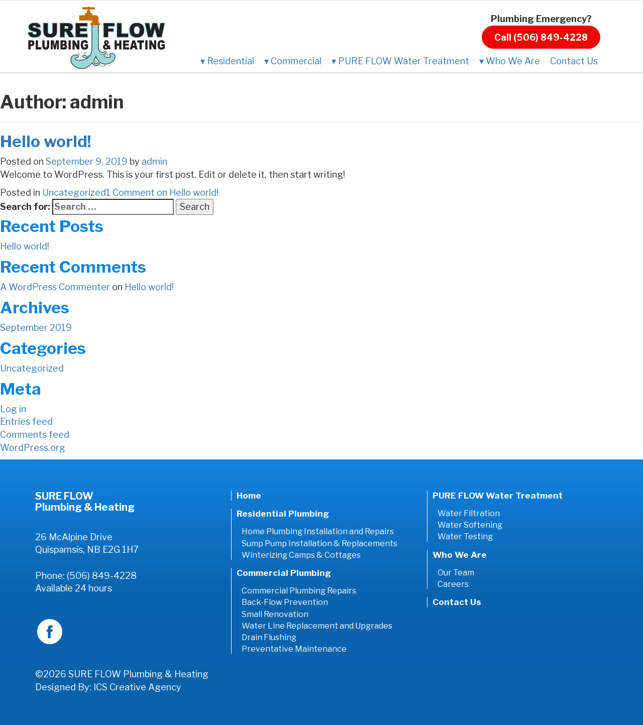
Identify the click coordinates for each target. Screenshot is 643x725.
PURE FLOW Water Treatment (400, 61)
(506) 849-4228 (102, 575)
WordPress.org (32, 447)
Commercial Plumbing (284, 573)
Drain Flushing (269, 637)
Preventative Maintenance (294, 649)
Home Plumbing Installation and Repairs (318, 531)
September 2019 (36, 327)
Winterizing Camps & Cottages (301, 555)
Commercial (293, 61)
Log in (13, 409)
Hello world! (45, 141)
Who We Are (509, 61)
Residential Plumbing (283, 514)
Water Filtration (469, 513)
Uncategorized (74, 192)
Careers (453, 584)
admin (154, 161)
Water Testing (465, 536)
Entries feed (26, 421)
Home (249, 496)
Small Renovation (275, 614)
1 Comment (162, 192)
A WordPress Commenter (55, 287)
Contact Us (574, 61)
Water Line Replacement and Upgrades (317, 626)
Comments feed (34, 434)
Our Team (456, 572)
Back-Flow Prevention (285, 602)
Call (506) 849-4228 (541, 37)
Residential (227, 61)
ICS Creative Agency (137, 687)
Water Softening (470, 525)
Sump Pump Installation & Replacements (319, 543)
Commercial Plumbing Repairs (299, 590)
